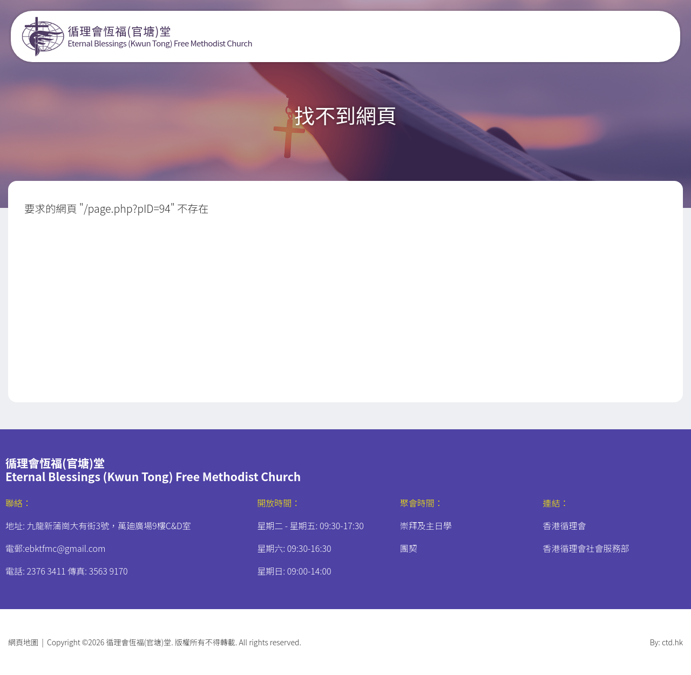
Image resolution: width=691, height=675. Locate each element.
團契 (408, 548)
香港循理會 (564, 525)
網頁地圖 (23, 642)
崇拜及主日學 (426, 525)
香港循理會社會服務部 (586, 548)
